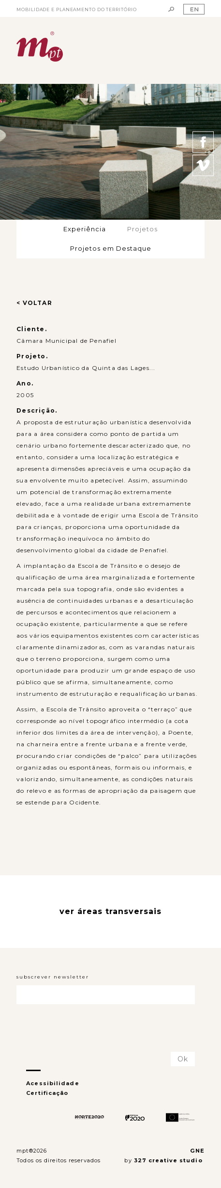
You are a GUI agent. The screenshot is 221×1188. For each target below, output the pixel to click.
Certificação (47, 1093)
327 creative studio (169, 1160)
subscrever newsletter (52, 977)
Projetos (142, 229)
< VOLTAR (34, 302)
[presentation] (73, 1028)
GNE (197, 1150)
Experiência (84, 229)
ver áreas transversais (110, 911)
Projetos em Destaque (110, 248)
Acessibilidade (52, 1083)
